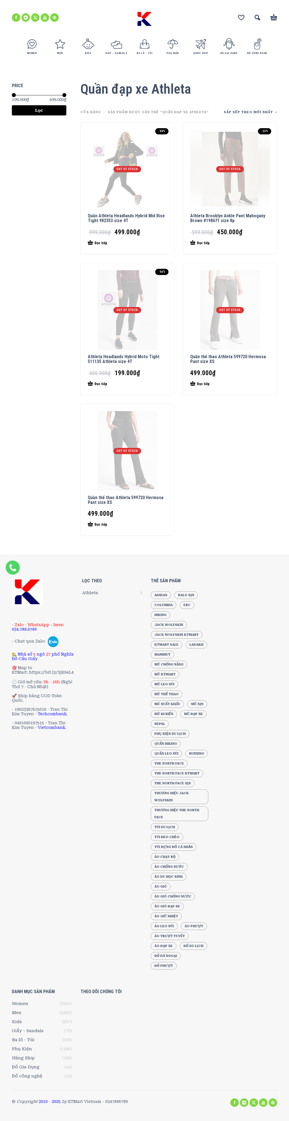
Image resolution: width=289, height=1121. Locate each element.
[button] (257, 17)
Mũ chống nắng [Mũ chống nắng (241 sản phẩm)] (168, 664)
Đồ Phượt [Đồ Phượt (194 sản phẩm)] (163, 966)
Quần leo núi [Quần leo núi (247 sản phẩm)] (166, 753)
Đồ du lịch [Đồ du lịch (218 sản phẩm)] (193, 946)
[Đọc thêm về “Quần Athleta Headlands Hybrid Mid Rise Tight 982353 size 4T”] (117, 243)
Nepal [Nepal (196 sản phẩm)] (159, 724)
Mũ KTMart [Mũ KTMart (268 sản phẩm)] (165, 674)
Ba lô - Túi (23, 1039)
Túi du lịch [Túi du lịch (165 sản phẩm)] (164, 827)
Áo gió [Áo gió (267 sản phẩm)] (160, 886)
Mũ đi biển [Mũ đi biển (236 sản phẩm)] (163, 714)
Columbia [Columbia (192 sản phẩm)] (163, 605)
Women (20, 1003)
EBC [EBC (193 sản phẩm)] (187, 605)
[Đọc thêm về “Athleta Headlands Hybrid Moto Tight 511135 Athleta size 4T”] (117, 384)
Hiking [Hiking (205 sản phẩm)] (160, 615)
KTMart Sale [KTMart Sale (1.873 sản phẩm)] (166, 645)
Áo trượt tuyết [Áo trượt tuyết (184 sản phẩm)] (169, 936)
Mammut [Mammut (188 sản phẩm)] (162, 654)
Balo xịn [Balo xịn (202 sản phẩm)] (186, 595)
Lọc (39, 110)
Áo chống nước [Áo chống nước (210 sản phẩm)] (169, 867)
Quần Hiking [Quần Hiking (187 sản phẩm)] (165, 744)
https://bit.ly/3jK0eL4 (51, 672)
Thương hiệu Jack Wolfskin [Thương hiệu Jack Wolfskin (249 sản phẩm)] (171, 796)
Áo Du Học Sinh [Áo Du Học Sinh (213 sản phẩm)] (168, 877)
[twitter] (35, 17)
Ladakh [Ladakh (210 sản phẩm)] (196, 645)
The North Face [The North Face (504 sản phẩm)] (169, 763)
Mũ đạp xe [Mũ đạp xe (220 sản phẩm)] (193, 714)
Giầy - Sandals (27, 1030)
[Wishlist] (241, 17)
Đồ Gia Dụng (26, 1067)
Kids (17, 1021)
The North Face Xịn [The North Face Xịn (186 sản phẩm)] (172, 783)
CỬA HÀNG (90, 112)
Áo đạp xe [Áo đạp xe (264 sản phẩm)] (163, 946)
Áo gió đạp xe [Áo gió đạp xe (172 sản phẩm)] (167, 906)
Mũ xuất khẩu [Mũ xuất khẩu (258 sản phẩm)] (167, 704)
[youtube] (45, 17)
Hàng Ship (23, 1057)
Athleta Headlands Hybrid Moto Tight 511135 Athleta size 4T (123, 359)
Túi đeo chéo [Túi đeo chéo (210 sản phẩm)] (166, 837)
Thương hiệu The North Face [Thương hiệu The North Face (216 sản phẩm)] (176, 813)
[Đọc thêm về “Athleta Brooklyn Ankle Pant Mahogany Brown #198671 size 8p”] (219, 243)
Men (16, 1012)
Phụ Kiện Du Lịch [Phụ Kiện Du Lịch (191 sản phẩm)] (170, 734)
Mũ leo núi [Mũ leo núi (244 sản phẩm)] (164, 684)
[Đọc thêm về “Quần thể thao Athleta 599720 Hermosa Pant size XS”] (219, 384)
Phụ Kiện (22, 1048)
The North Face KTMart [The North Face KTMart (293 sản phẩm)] (177, 773)
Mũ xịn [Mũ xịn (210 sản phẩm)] (197, 704)
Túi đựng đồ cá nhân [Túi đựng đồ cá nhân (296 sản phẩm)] (173, 847)
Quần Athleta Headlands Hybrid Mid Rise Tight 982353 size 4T (126, 218)
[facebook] (16, 17)
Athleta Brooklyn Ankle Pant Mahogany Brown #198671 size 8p (227, 218)
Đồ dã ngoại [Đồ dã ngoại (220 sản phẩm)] (165, 956)
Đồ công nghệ (27, 1076)
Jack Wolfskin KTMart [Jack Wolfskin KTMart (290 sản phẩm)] (176, 635)
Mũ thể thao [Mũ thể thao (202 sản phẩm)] (166, 694)
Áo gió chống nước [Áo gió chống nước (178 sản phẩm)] (172, 896)
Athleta (90, 592)
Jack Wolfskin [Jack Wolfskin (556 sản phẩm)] (168, 625)
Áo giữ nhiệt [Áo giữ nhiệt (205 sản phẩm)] (166, 916)
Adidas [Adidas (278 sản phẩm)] (160, 595)
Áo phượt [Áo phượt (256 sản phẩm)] (194, 926)
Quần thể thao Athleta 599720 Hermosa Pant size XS (228, 359)
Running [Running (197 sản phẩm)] (196, 753)
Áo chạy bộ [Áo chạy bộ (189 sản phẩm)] (165, 857)
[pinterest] (54, 17)
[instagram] (25, 17)
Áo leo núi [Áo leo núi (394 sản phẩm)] (164, 926)
